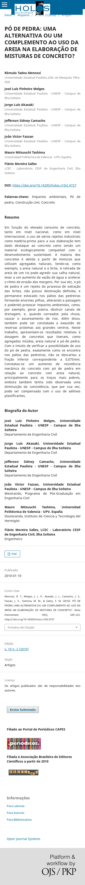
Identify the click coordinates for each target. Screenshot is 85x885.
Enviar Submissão (23, 710)
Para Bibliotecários (19, 820)
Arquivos (23, 15)
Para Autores (15, 813)
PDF (14, 554)
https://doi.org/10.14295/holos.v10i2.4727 (44, 185)
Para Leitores (15, 806)
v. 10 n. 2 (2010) (45, 15)
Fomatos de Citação (21, 627)
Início (8, 15)
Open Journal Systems (23, 839)
